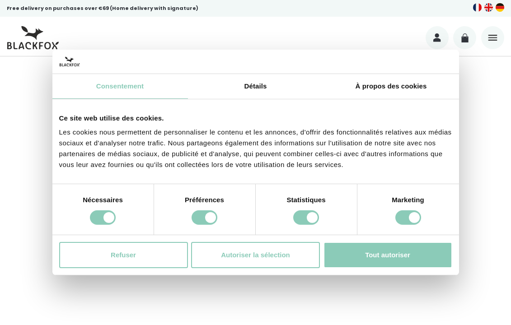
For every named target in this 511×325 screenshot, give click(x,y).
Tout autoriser (387, 255)
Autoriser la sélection (255, 255)
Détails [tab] (255, 85)
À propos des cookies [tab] (391, 85)
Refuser (123, 255)
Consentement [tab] (120, 85)
